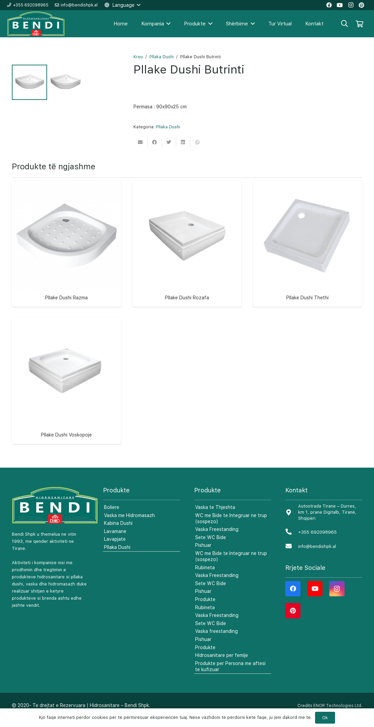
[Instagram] (337, 597)
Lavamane (115, 540)
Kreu (138, 56)
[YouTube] (315, 597)
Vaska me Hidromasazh (129, 524)
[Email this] (140, 142)
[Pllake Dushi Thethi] (307, 244)
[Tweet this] (169, 142)
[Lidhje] (36, 24)
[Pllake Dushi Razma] (66, 244)
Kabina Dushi (118, 532)
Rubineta (205, 576)
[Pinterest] (292, 619)
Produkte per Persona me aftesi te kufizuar (230, 675)
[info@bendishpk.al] (291, 555)
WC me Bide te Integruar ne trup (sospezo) (231, 527)
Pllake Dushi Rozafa (187, 306)
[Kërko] (344, 23)
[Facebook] (292, 597)
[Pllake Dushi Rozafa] (187, 244)
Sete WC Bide (210, 546)
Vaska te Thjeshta (215, 516)
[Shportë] (359, 23)
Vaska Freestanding (216, 538)
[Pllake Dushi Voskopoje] (66, 381)
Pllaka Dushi (161, 56)
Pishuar (203, 554)
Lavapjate (115, 548)
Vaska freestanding (216, 640)
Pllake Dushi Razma (66, 306)
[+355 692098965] (291, 541)
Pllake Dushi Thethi (307, 306)
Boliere (111, 516)
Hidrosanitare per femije (221, 664)
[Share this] (155, 142)
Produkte (205, 608)
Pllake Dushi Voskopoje (66, 443)
